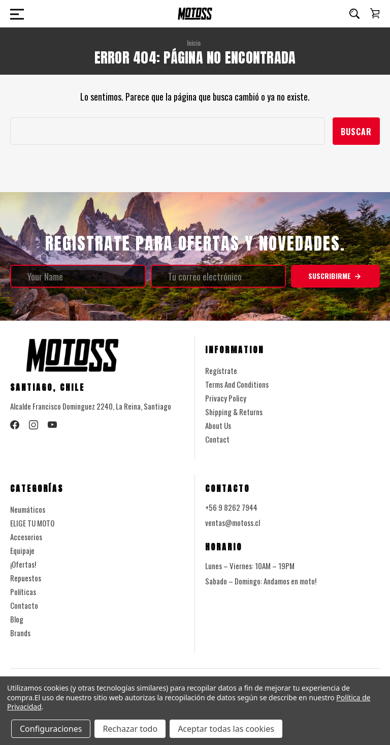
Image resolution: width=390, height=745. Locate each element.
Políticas (23, 591)
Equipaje (22, 550)
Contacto (24, 605)
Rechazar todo (130, 728)
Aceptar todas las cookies (226, 728)
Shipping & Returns (234, 411)
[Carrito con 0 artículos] (375, 13)
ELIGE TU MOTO (32, 523)
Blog (16, 619)
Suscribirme (335, 276)
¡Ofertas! (23, 564)
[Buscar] (354, 13)
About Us (218, 425)
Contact (217, 439)
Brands (20, 632)
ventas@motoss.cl (232, 522)
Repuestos (25, 577)
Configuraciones (51, 728)
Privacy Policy (225, 397)
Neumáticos (27, 509)
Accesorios (26, 536)
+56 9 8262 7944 (231, 507)
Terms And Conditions (237, 384)
